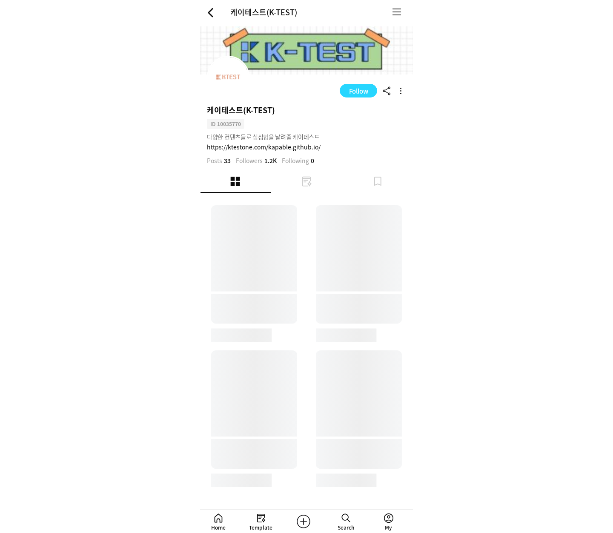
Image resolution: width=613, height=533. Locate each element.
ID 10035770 (225, 123)
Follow (358, 90)
